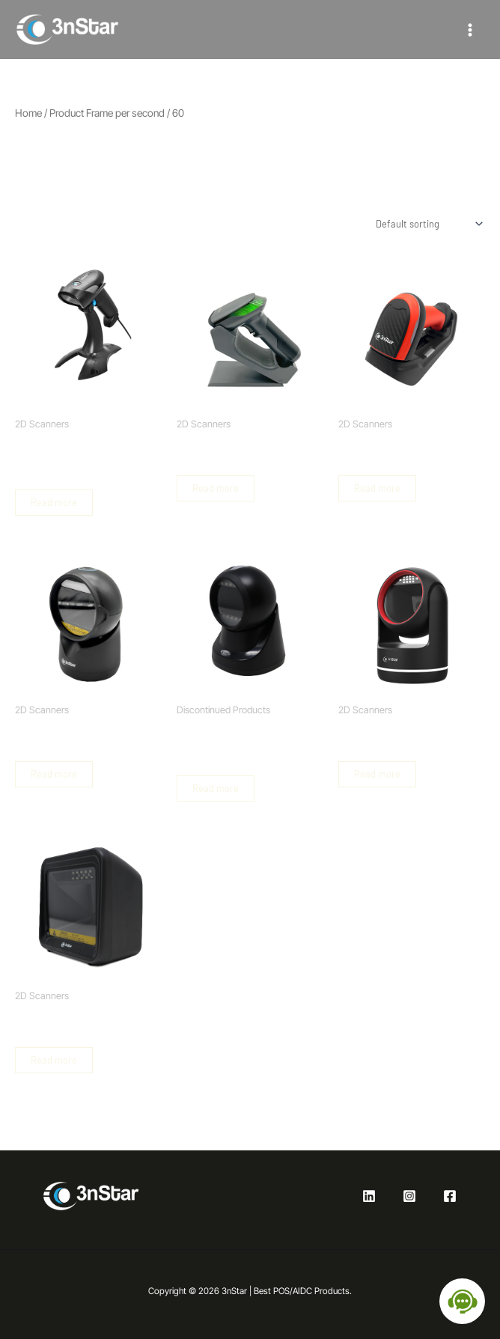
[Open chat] (462, 1301)
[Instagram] (409, 1196)
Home (28, 113)
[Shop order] (428, 224)
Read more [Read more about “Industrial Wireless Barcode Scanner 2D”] (377, 488)
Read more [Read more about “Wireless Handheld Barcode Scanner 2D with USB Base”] (215, 488)
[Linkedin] (369, 1196)
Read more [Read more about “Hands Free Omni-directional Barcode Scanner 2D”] (54, 1060)
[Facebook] (450, 1196)
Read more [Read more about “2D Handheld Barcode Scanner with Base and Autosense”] (54, 502)
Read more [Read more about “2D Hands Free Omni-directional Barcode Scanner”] (54, 774)
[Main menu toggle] (469, 29)
